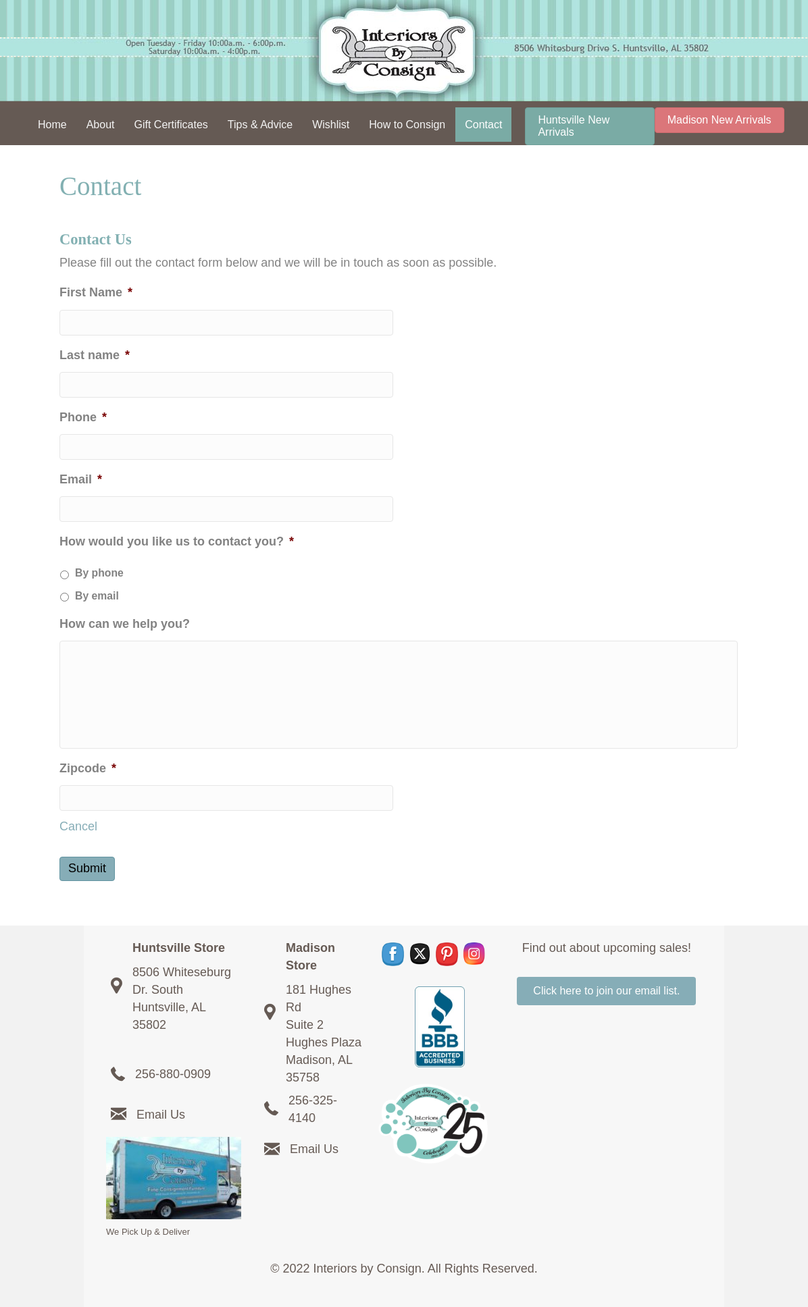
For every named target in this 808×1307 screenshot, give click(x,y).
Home (52, 124)
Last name (94, 355)
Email (80, 479)
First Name (95, 292)
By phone (99, 573)
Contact (483, 124)
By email (97, 596)
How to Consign (407, 124)
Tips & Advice (260, 124)
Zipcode (87, 768)
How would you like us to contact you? (176, 541)
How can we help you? (124, 624)
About (100, 124)
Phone (83, 417)
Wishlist (330, 124)
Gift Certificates (170, 124)
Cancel (78, 826)
